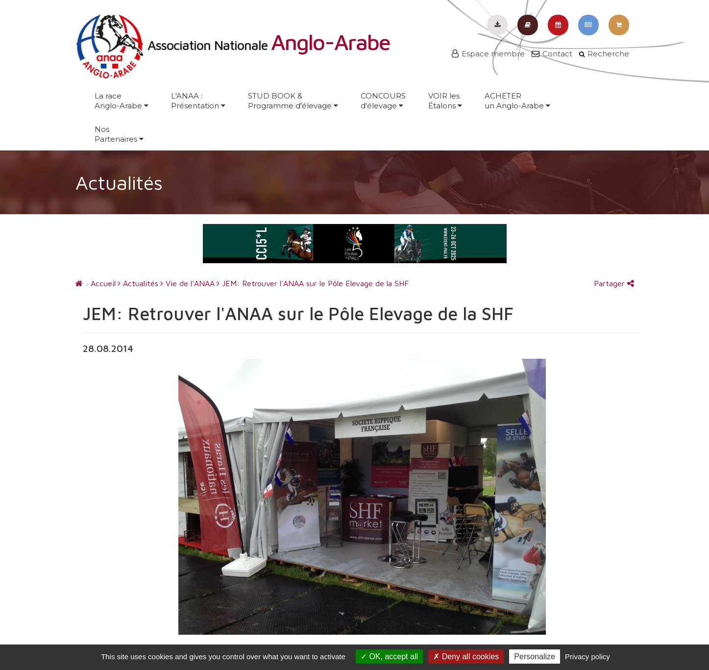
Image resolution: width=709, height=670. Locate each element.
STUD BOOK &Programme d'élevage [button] (293, 100)
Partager (614, 283)
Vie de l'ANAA (187, 283)
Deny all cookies (466, 656)
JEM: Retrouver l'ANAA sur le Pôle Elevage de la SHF (313, 283)
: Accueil (95, 283)
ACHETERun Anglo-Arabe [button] (517, 100)
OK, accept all (389, 656)
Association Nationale (232, 45)
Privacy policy (587, 656)
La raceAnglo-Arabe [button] (121, 100)
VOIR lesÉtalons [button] (445, 100)
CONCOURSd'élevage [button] (383, 100)
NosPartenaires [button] (119, 134)
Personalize (534, 656)
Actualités (138, 283)
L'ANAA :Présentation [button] (198, 100)
